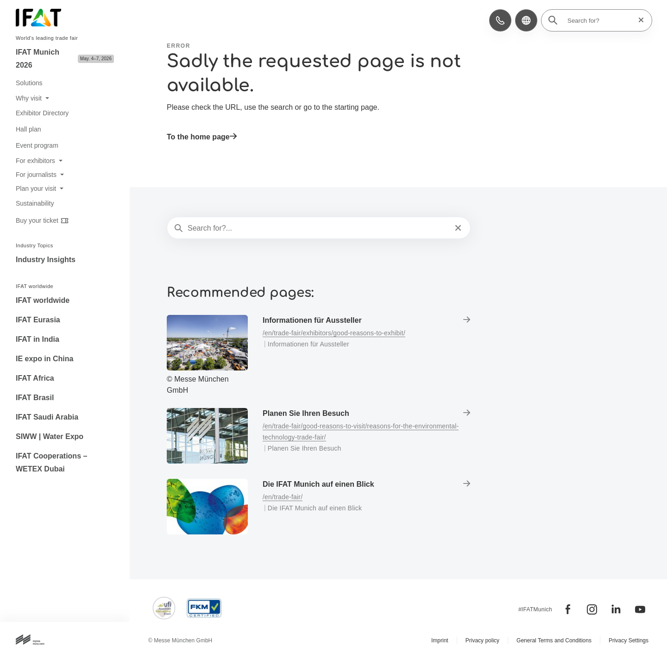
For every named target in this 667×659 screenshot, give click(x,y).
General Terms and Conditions (553, 640)
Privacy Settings (628, 640)
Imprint (439, 640)
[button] (500, 20)
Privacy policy (482, 640)
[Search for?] (599, 20)
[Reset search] (638, 20)
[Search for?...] (318, 228)
